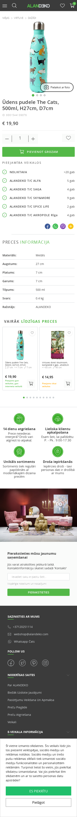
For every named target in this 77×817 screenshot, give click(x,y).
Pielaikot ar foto (57, 87)
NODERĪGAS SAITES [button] (21, 675)
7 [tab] (43, 397)
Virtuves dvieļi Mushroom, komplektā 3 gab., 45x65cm (55, 363)
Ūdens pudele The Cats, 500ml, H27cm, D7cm (16, 363)
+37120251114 (20, 627)
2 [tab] (27, 397)
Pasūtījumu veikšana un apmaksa (31, 700)
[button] (4, 5)
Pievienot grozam (38, 152)
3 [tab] (30, 397)
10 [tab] (53, 397)
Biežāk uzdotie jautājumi (25, 692)
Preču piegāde (17, 707)
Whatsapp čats (21, 642)
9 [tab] (50, 397)
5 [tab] (37, 397)
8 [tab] (47, 397)
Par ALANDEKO (18, 685)
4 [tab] (33, 397)
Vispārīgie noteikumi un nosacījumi (26, 583)
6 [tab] (40, 397)
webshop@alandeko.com (28, 634)
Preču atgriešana (19, 715)
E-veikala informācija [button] (25, 732)
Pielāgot (38, 802)
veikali (12, 722)
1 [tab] (24, 397)
